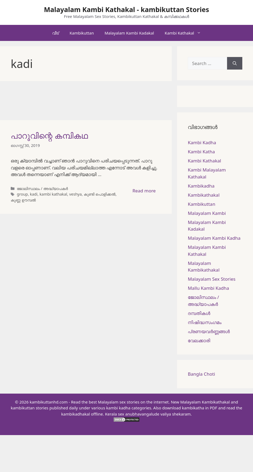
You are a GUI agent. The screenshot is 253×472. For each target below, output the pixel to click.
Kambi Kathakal (185, 33)
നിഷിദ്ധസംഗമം (204, 322)
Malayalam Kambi (207, 213)
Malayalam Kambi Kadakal (129, 33)
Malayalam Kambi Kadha (214, 238)
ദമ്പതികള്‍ (199, 313)
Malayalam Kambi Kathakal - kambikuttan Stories (126, 9)
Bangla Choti (201, 374)
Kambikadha (201, 186)
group (22, 194)
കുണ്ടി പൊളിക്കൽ (100, 194)
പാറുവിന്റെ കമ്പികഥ (49, 135)
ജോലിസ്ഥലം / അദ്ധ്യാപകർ (42, 188)
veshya (75, 194)
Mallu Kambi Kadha (208, 288)
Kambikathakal (204, 195)
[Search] (234, 63)
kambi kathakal (53, 194)
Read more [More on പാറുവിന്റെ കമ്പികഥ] (144, 191)
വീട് (55, 33)
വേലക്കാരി (199, 340)
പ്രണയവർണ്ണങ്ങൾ (209, 331)
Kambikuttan (82, 33)
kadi (33, 194)
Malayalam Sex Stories (211, 279)
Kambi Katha (201, 152)
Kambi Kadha (202, 142)
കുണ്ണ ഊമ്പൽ (23, 200)
